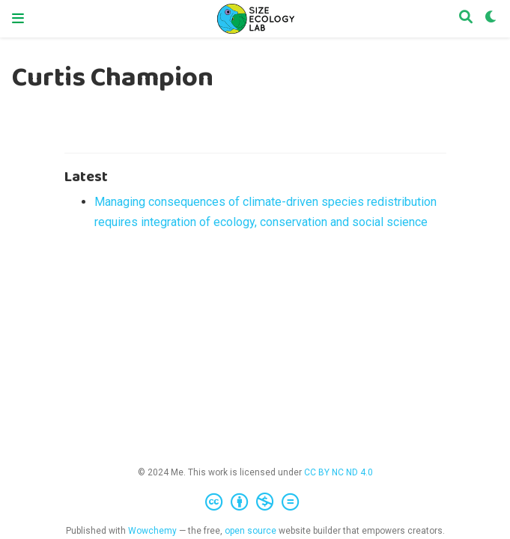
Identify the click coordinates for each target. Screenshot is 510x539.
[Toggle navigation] (18, 18)
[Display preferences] (491, 19)
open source (250, 531)
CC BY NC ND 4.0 (338, 472)
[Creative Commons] (255, 502)
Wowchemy (152, 531)
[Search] (466, 19)
